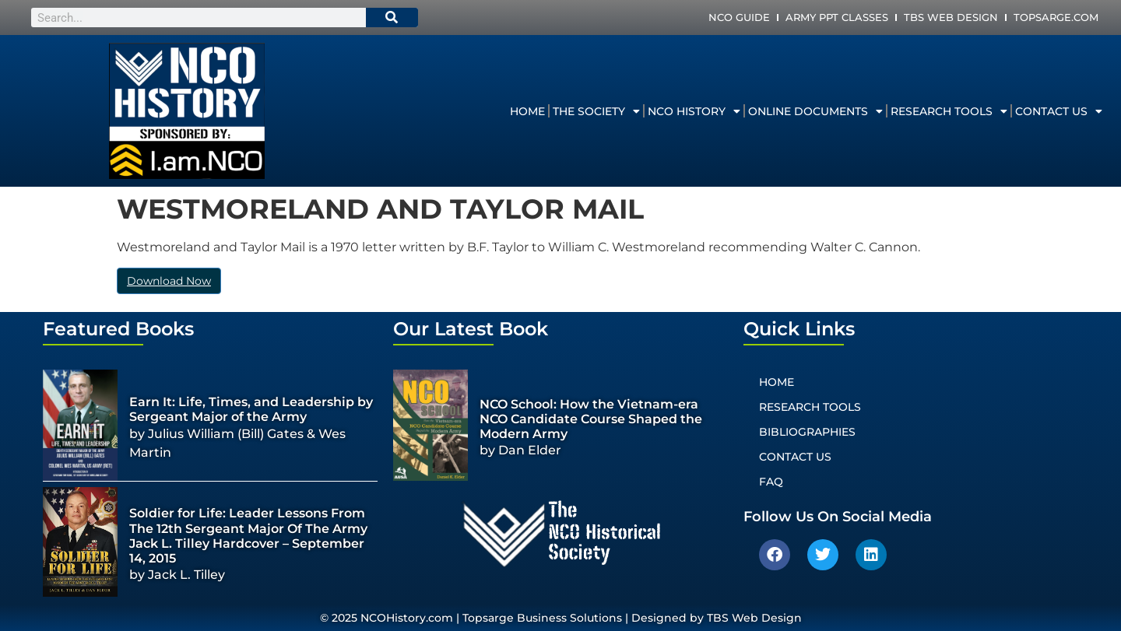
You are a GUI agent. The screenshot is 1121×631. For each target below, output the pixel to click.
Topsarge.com (1056, 17)
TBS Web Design (951, 17)
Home (527, 111)
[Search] (392, 17)
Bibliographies (807, 432)
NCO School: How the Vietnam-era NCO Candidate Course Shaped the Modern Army (591, 419)
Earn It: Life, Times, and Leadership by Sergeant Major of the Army (251, 409)
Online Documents (815, 111)
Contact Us (1058, 111)
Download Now (169, 281)
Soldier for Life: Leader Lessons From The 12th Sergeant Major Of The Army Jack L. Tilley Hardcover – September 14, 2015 (248, 536)
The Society (596, 111)
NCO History (694, 111)
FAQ (771, 482)
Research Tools (949, 111)
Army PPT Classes (836, 17)
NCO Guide (739, 17)
